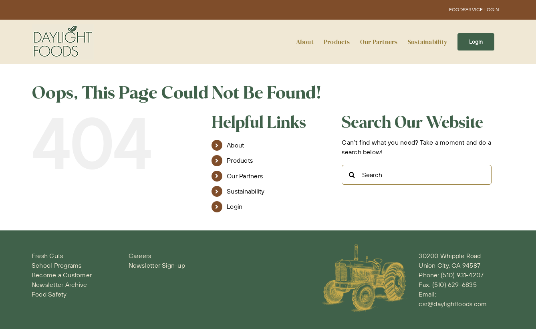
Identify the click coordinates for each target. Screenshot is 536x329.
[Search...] (416, 175)
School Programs (57, 265)
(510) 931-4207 (462, 275)
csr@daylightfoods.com (453, 304)
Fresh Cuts (47, 256)
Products (240, 160)
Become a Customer (62, 275)
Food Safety (49, 294)
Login (234, 206)
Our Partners (245, 176)
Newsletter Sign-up (157, 265)
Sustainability (245, 191)
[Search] (352, 175)
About (235, 145)
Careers (140, 256)
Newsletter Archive (59, 285)
